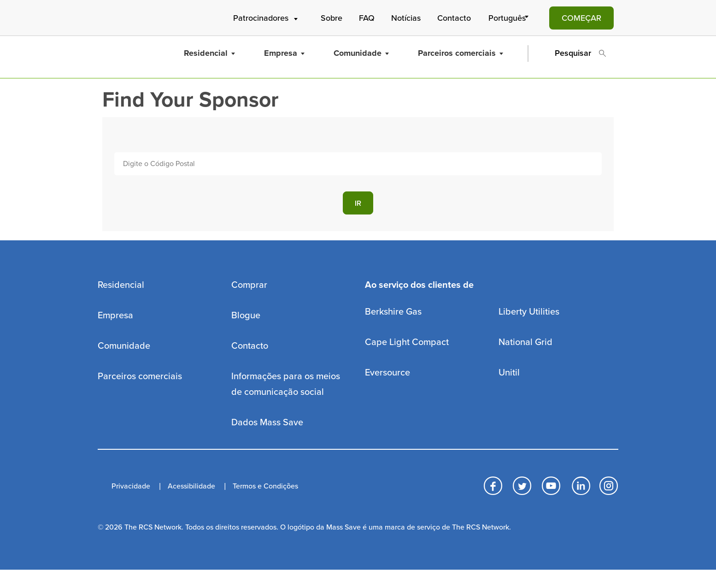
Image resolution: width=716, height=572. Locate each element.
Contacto (454, 18)
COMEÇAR (581, 18)
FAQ (367, 18)
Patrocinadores (266, 18)
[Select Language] (510, 18)
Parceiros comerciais (460, 53)
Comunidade (361, 53)
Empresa (284, 53)
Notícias (406, 18)
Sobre (331, 18)
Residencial (209, 53)
